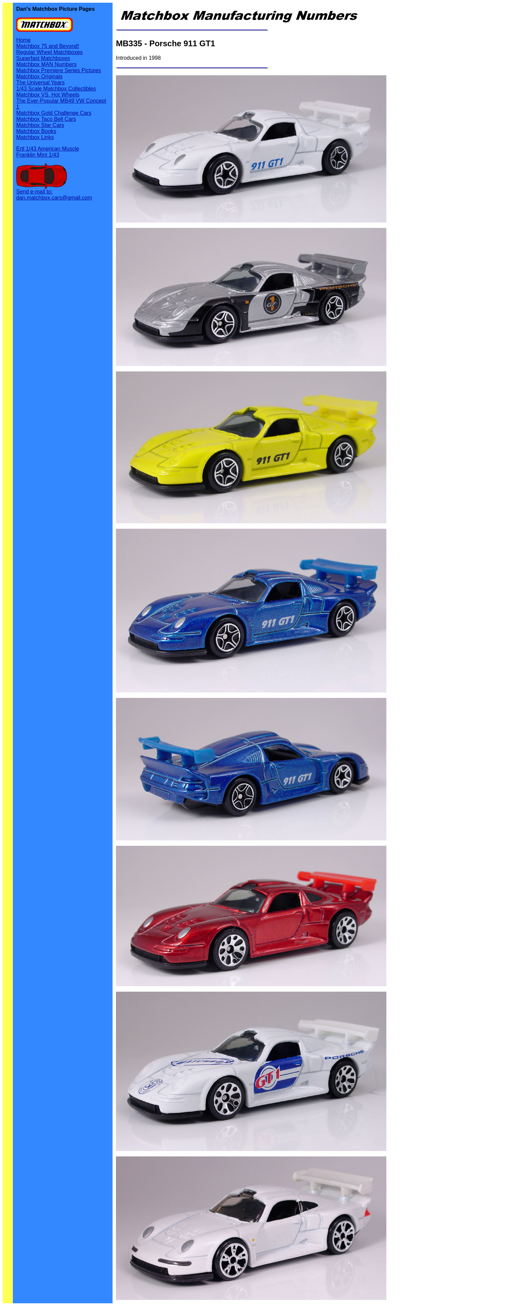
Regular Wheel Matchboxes (49, 52)
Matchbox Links (35, 137)
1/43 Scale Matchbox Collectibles (56, 89)
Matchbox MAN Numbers (46, 64)
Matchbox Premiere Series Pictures (58, 70)
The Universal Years (40, 82)
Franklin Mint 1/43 (37, 155)
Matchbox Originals (39, 76)
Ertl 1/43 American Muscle (47, 149)
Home (23, 40)
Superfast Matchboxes (43, 58)
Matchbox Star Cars (40, 125)
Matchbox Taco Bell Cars (46, 119)
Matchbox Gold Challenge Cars (53, 113)
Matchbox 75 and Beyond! (47, 46)
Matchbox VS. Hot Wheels (47, 95)
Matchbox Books (36, 131)
